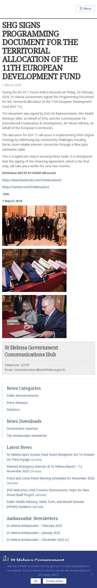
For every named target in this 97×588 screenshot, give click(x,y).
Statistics (13, 409)
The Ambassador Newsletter (27, 436)
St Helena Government (20, 9)
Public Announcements (23, 395)
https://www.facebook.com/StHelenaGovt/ (32, 180)
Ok (36, 581)
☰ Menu (85, 8)
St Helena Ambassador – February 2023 (34, 526)
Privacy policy (54, 581)
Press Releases (17, 403)
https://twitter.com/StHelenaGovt (25, 187)
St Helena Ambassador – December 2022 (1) (38, 540)
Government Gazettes (22, 428)
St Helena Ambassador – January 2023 (33, 533)
